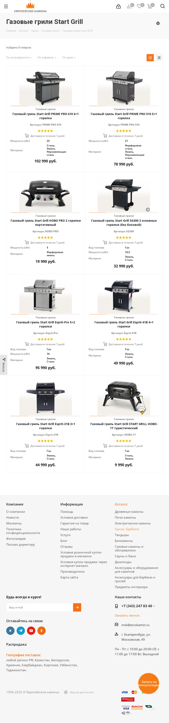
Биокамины (124, 541)
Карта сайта (69, 577)
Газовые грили (46, 109)
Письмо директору (20, 544)
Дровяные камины (129, 511)
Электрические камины (133, 523)
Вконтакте (10, 631)
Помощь (66, 511)
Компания (14, 504)
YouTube (31, 631)
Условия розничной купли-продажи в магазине (81, 554)
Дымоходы (123, 562)
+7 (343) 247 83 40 (136, 606)
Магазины (14, 523)
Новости (12, 517)
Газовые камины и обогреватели (129, 548)
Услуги (65, 535)
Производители (72, 571)
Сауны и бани (125, 556)
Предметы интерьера (131, 587)
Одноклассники (41, 631)
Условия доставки (74, 517)
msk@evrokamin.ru (135, 625)
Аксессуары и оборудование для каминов (136, 569)
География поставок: (23, 655)
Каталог (121, 504)
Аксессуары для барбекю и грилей (135, 579)
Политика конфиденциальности (23, 531)
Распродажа (16, 644)
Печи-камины (125, 517)
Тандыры (122, 535)
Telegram (21, 631)
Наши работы (70, 529)
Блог (63, 541)
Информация (71, 504)
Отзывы (66, 546)
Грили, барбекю (127, 529)
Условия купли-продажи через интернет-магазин (83, 564)
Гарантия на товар (74, 523)
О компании (15, 511)
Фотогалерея (16, 538)
